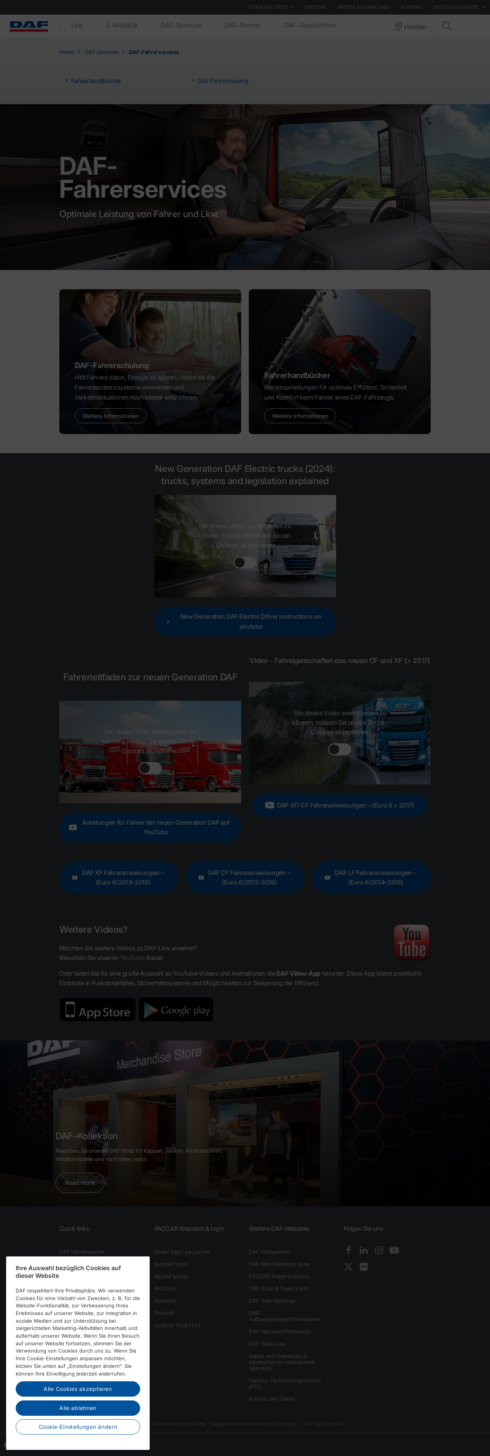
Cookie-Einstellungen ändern (78, 1431)
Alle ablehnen (77, 1412)
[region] (78, 1357)
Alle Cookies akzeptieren (78, 1393)
